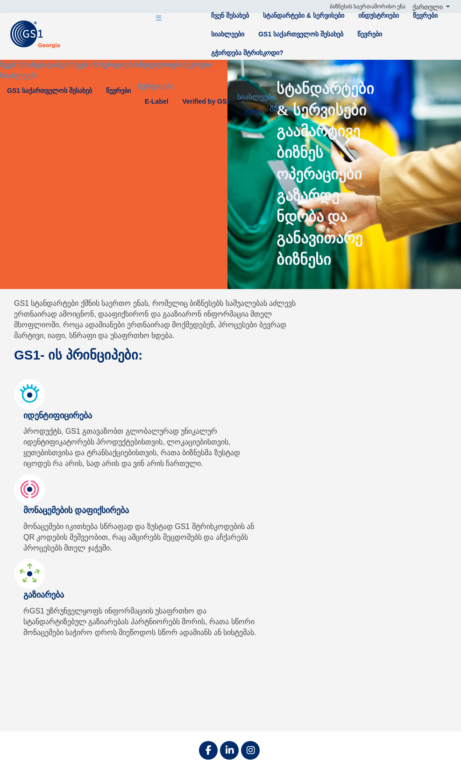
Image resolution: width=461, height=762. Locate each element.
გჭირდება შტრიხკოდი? (247, 52)
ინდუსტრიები (378, 15)
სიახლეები (227, 34)
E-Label (157, 101)
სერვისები (156, 86)
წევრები (425, 15)
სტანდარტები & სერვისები (303, 15)
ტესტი (253, 111)
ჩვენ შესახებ (230, 15)
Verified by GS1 (206, 101)
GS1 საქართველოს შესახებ (300, 34)
